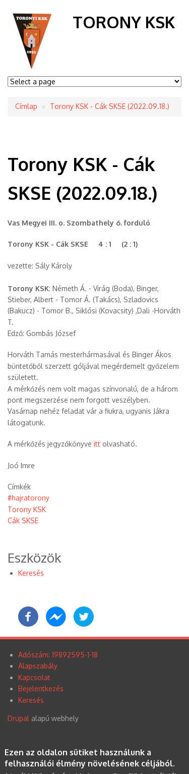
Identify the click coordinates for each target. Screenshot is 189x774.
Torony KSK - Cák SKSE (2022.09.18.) (109, 106)
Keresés (31, 573)
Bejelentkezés (41, 688)
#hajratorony (28, 497)
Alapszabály (37, 665)
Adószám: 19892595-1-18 (58, 654)
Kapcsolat (34, 677)
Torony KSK (124, 22)
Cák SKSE (23, 520)
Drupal (18, 718)
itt (97, 443)
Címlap (26, 106)
